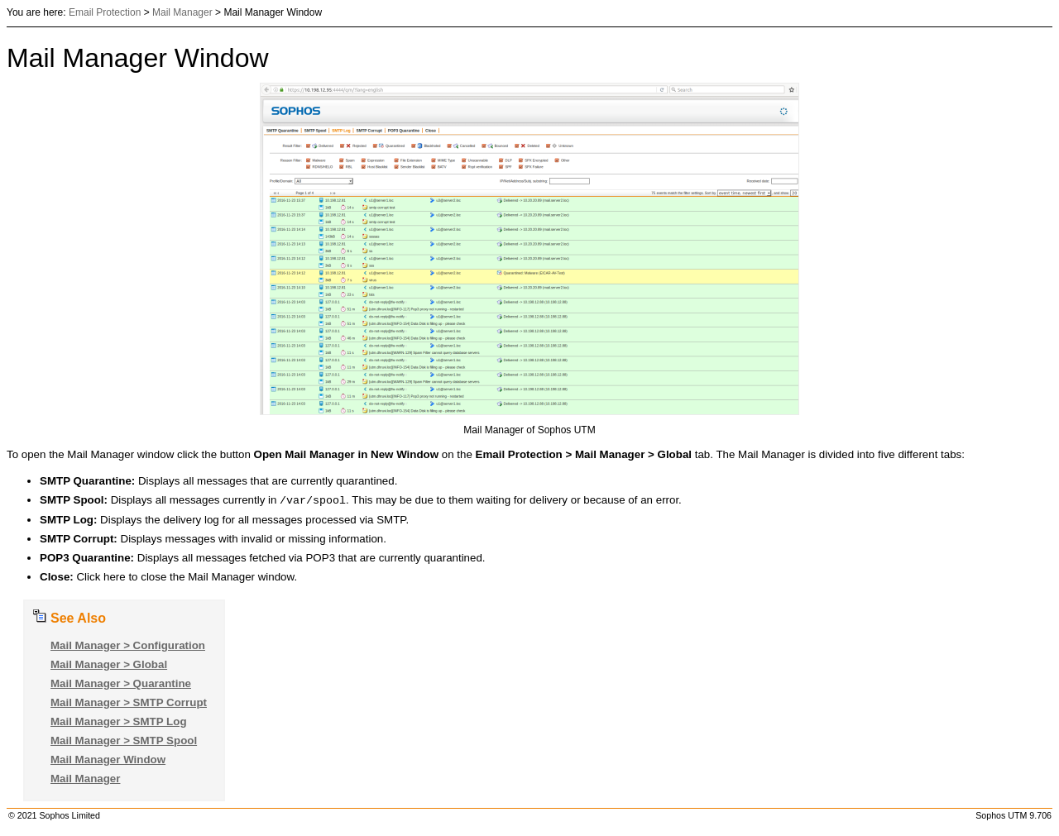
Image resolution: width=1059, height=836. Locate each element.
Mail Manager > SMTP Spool (123, 742)
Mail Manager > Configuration (127, 647)
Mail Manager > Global (108, 666)
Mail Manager (182, 12)
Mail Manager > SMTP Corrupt (128, 704)
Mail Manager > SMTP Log (118, 723)
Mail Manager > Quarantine (120, 685)
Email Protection (105, 12)
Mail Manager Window (107, 761)
